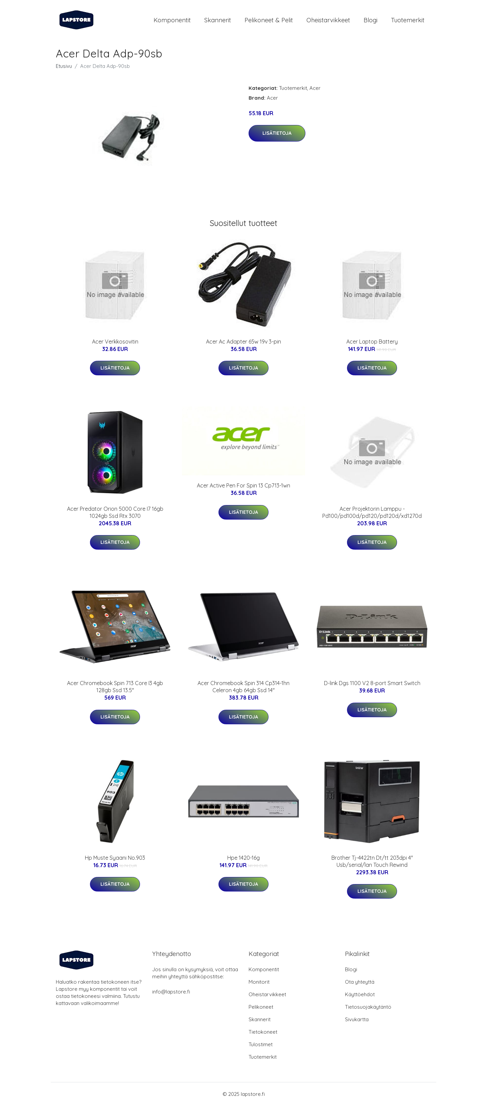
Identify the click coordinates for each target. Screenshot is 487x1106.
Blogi (370, 20)
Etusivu (64, 66)
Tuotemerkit (407, 20)
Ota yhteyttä (359, 982)
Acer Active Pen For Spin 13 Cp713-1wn (243, 486)
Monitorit (259, 982)
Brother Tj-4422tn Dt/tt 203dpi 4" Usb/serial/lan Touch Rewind (372, 862)
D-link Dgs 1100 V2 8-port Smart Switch (372, 683)
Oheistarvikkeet (328, 20)
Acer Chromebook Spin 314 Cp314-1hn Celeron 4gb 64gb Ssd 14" (243, 687)
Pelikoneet (261, 1007)
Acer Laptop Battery (372, 341)
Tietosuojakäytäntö (368, 1007)
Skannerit (217, 20)
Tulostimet (261, 1044)
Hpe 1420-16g (243, 858)
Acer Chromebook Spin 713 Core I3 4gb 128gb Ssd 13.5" (115, 687)
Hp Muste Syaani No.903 (115, 858)
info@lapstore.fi (171, 992)
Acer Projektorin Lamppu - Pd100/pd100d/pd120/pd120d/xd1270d (372, 513)
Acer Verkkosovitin (115, 341)
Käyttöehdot (360, 994)
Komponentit (172, 20)
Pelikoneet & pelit (269, 20)
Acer (315, 88)
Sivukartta (357, 1019)
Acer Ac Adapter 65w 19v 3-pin (243, 341)
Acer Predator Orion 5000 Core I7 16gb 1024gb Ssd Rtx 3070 (115, 513)
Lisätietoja (277, 133)
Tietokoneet (263, 1032)
